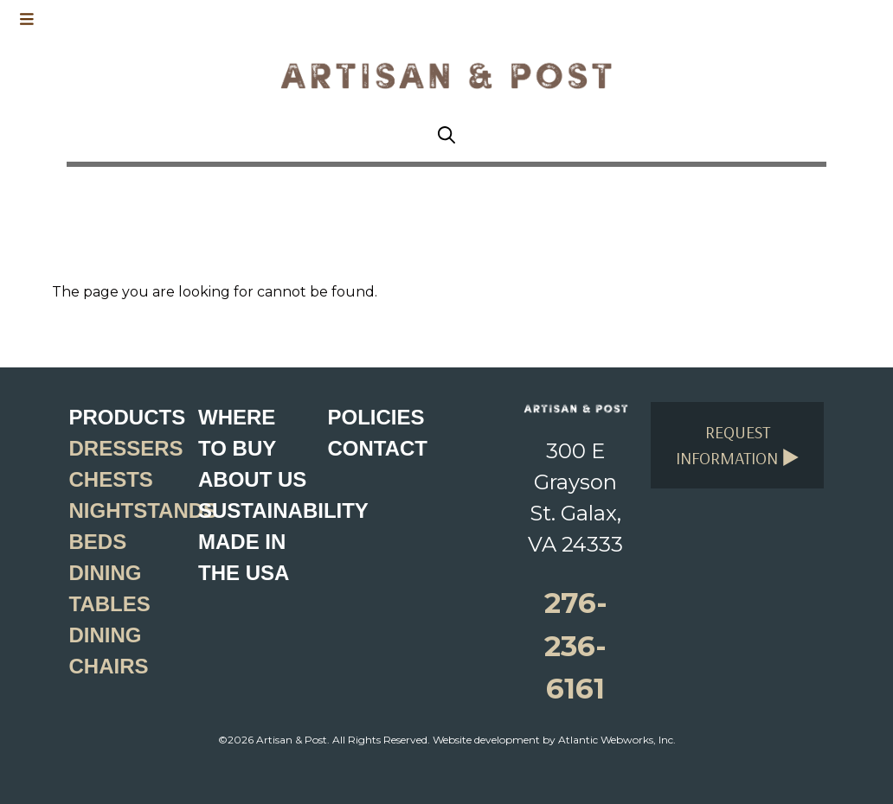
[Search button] (446, 135)
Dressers (126, 448)
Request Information (738, 445)
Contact (377, 448)
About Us (252, 479)
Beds (98, 541)
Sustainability (283, 510)
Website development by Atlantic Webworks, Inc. (554, 739)
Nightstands (143, 510)
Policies (375, 417)
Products (127, 417)
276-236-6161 (575, 645)
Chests (111, 479)
